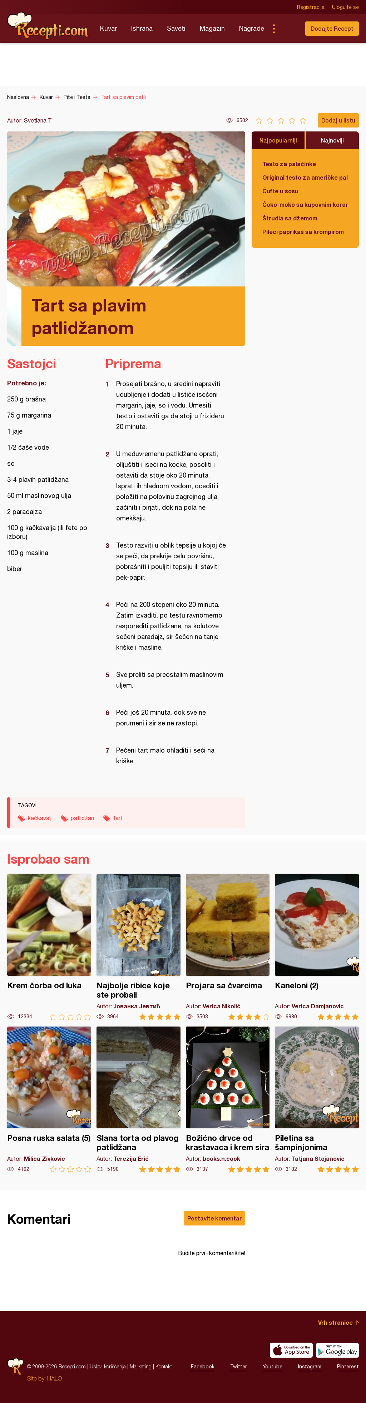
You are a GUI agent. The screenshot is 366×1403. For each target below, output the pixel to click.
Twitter (238, 1366)
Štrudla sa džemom (289, 218)
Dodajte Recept (332, 28)
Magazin (212, 28)
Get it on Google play (337, 1350)
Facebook (202, 1366)
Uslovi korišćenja (108, 1366)
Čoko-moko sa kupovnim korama (305, 204)
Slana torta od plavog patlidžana (138, 1100)
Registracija (311, 7)
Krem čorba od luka (49, 947)
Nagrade (251, 28)
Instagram (309, 1366)
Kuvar (108, 28)
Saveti (176, 28)
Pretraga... (288, 29)
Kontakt (163, 1366)
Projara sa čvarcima (228, 947)
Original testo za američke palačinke (305, 177)
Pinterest (348, 1366)
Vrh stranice (335, 1322)
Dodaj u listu (338, 120)
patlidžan (82, 818)
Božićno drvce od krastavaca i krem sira (228, 1100)
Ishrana (142, 28)
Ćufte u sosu (280, 191)
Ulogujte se (345, 7)
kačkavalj (39, 818)
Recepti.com (48, 26)
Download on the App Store (291, 1350)
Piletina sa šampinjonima (317, 1100)
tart (118, 818)
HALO (54, 1378)
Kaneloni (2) (317, 947)
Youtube (272, 1366)
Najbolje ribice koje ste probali (138, 947)
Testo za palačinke (289, 163)
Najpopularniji (278, 140)
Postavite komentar (214, 1218)
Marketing (141, 1366)
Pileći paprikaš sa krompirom (303, 231)
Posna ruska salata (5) (49, 1100)
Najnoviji (332, 140)
